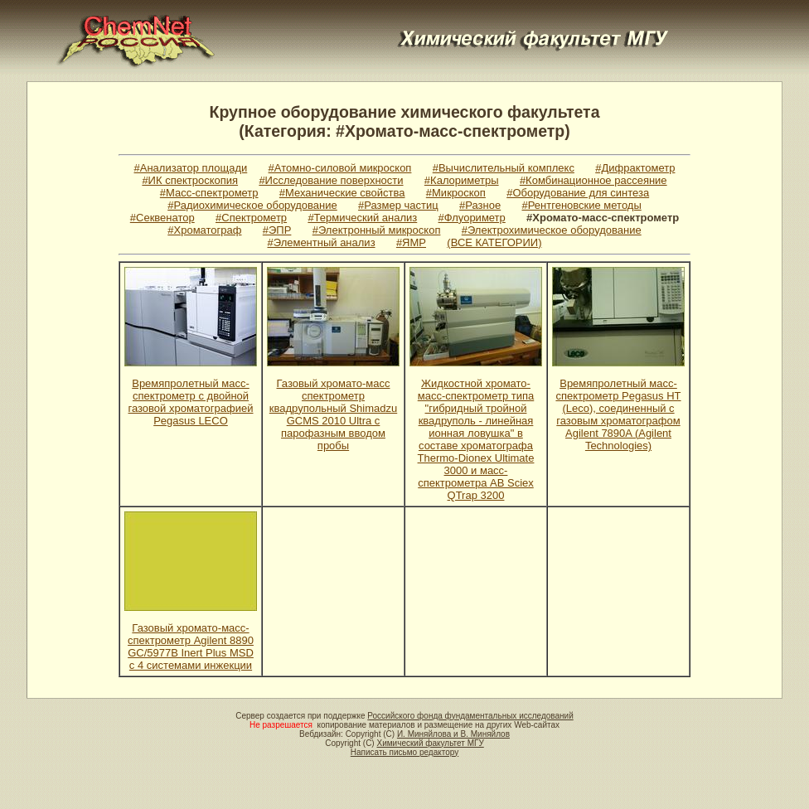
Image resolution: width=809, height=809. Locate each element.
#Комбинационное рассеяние (593, 180)
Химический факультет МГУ (429, 743)
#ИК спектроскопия (190, 180)
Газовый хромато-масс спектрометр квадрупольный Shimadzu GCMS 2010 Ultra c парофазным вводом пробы (333, 414)
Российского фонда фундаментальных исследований (470, 715)
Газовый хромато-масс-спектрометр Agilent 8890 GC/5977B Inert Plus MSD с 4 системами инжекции (191, 646)
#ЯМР (411, 242)
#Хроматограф (204, 230)
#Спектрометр (251, 217)
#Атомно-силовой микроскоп (340, 168)
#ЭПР (277, 230)
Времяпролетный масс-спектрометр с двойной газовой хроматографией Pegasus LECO (191, 402)
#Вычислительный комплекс (503, 168)
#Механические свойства (342, 193)
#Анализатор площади (191, 168)
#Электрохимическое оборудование (552, 230)
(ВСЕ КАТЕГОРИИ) (494, 242)
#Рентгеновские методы (582, 205)
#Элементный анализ (321, 242)
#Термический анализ (362, 217)
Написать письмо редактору (404, 752)
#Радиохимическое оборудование (252, 205)
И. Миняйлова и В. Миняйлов (453, 734)
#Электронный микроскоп (376, 230)
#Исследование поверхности (331, 180)
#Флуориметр (472, 217)
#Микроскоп (456, 193)
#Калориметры (461, 180)
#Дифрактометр (635, 168)
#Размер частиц (398, 205)
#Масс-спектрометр (209, 193)
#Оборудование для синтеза (577, 193)
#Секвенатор (162, 217)
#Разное (480, 205)
